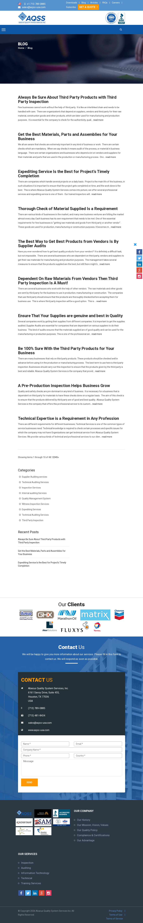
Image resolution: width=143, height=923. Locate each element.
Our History (83, 819)
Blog (84, 2)
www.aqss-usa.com (38, 730)
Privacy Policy (115, 911)
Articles (94, 2)
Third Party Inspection (32, 520)
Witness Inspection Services (35, 504)
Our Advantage (85, 840)
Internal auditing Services (34, 493)
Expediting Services (31, 509)
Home (21, 48)
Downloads (71, 2)
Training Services (31, 883)
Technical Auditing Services (35, 482)
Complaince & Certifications (93, 835)
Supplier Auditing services (34, 477)
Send (29, 782)
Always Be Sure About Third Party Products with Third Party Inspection (67, 99)
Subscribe (71, 7)
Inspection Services (31, 487)
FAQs (104, 2)
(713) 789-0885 (36, 708)
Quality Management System (36, 498)
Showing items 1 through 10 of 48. (35, 457)
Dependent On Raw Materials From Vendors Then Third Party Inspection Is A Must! (68, 280)
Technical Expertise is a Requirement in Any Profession (68, 418)
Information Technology (35, 873)
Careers (116, 2)
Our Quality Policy (87, 830)
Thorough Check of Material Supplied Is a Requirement (68, 208)
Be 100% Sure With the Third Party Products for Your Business (66, 350)
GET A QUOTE (87, 7)
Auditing (26, 867)
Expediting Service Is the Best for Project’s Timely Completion (63, 173)
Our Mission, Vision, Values (92, 825)
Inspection (27, 862)
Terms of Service (114, 918)
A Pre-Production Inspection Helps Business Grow (64, 385)
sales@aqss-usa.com (33, 7)
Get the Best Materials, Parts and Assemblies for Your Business (67, 136)
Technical (26, 878)
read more (98, 120)
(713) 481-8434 (36, 715)
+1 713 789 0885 (36, 3)
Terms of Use (115, 915)
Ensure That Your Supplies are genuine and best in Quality (70, 316)
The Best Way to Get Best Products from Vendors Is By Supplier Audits (68, 243)
